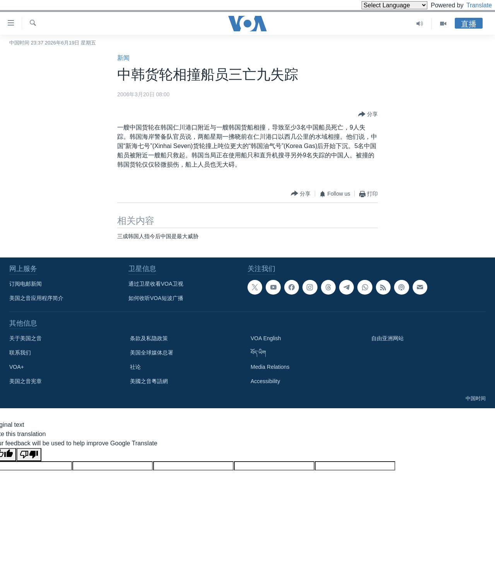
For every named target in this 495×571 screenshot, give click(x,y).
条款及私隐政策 (149, 338)
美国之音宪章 (25, 381)
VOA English (266, 338)
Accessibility (265, 381)
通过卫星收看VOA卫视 (155, 284)
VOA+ (16, 367)
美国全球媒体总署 (151, 352)
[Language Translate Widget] (381, 5)
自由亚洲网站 (387, 338)
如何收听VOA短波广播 (155, 298)
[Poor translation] (29, 454)
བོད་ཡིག (258, 352)
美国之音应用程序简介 (36, 298)
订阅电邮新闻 (25, 284)
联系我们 (20, 352)
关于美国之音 (25, 338)
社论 (135, 367)
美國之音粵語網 (149, 381)
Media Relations (270, 367)
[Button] (368, 114)
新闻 (123, 58)
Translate (472, 5)
